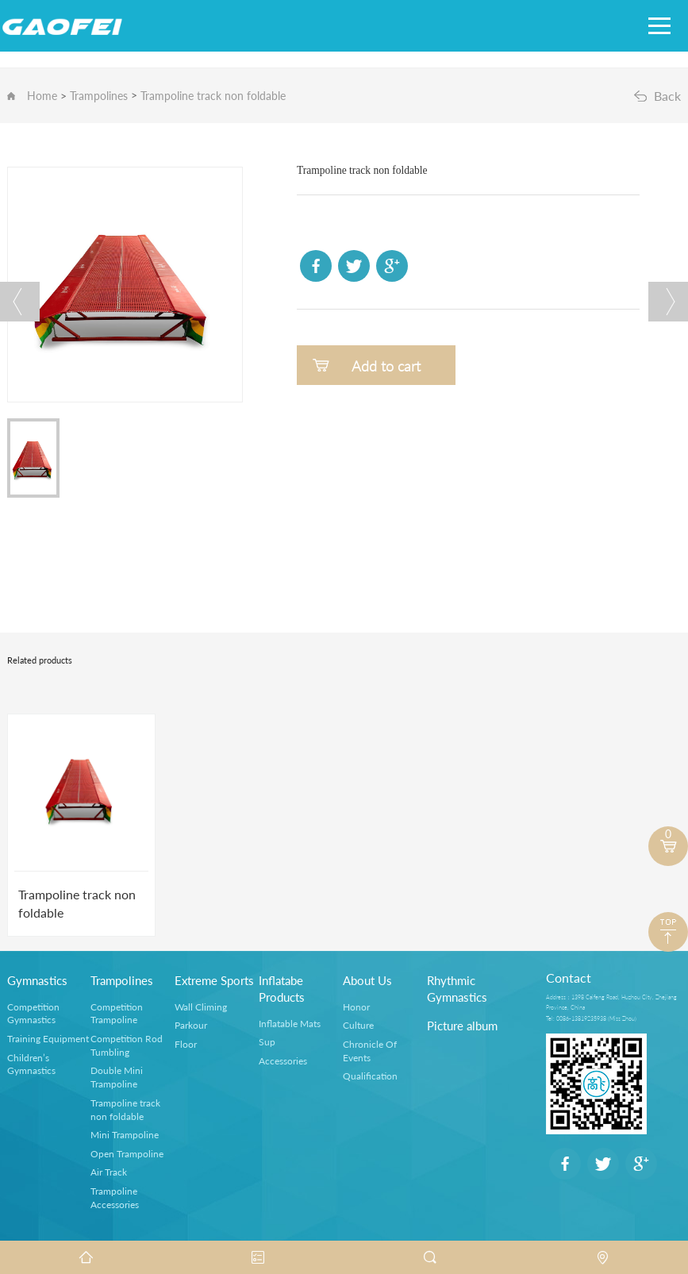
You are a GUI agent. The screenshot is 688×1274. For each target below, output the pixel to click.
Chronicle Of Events (370, 1051)
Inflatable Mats (290, 1024)
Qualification (370, 1076)
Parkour (191, 1025)
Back (667, 95)
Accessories (283, 1061)
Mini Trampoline (124, 1135)
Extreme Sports (214, 980)
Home (42, 95)
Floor (186, 1044)
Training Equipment (48, 1039)
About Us (367, 980)
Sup (267, 1042)
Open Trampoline (126, 1154)
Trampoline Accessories (114, 1197)
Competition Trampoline (116, 1013)
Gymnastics (37, 980)
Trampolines (99, 95)
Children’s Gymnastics (31, 1064)
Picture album (462, 1025)
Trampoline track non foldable (213, 95)
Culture (358, 1025)
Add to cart (386, 366)
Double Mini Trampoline (116, 1077)
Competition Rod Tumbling (126, 1045)
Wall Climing (201, 1007)
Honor (356, 1007)
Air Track (108, 1172)
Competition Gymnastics (33, 1013)
